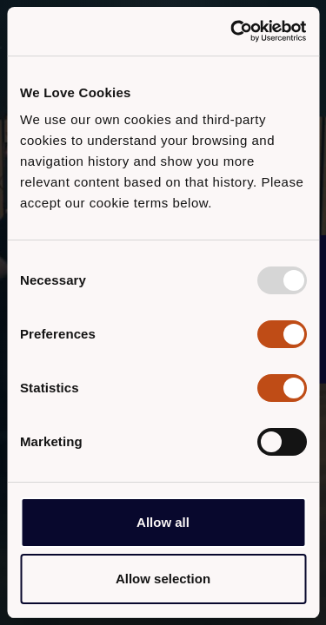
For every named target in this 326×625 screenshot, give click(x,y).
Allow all (163, 522)
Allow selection (163, 578)
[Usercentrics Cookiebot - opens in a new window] (232, 31)
